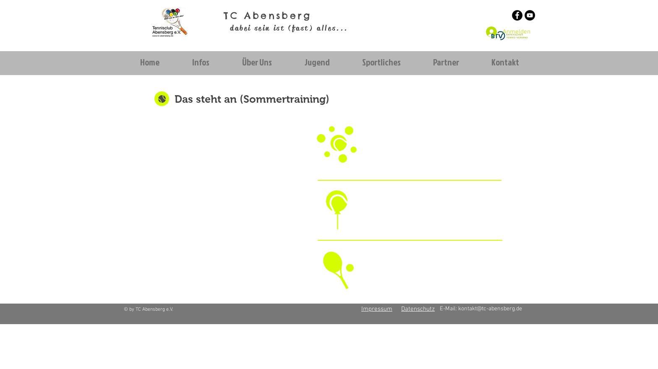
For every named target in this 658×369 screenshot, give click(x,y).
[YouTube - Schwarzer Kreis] (530, 15)
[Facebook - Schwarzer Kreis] (517, 15)
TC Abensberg (267, 15)
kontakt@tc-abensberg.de (490, 308)
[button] (200, 62)
